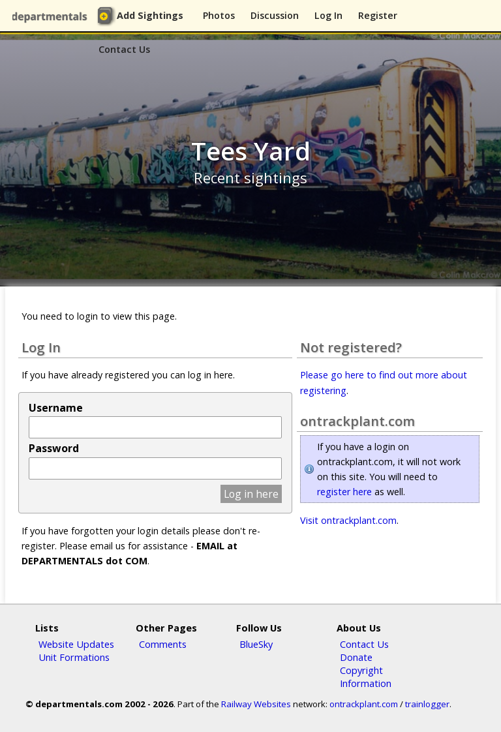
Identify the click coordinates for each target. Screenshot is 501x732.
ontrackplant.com (363, 704)
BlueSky (256, 643)
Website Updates (76, 643)
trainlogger (427, 704)
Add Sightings (150, 15)
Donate (356, 656)
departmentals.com (52, 16)
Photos (219, 15)
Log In (328, 15)
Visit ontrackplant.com (348, 520)
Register (377, 15)
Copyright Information (365, 676)
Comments (163, 643)
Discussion (274, 15)
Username (56, 408)
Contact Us (124, 49)
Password (54, 448)
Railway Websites (256, 704)
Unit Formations (74, 656)
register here (344, 491)
